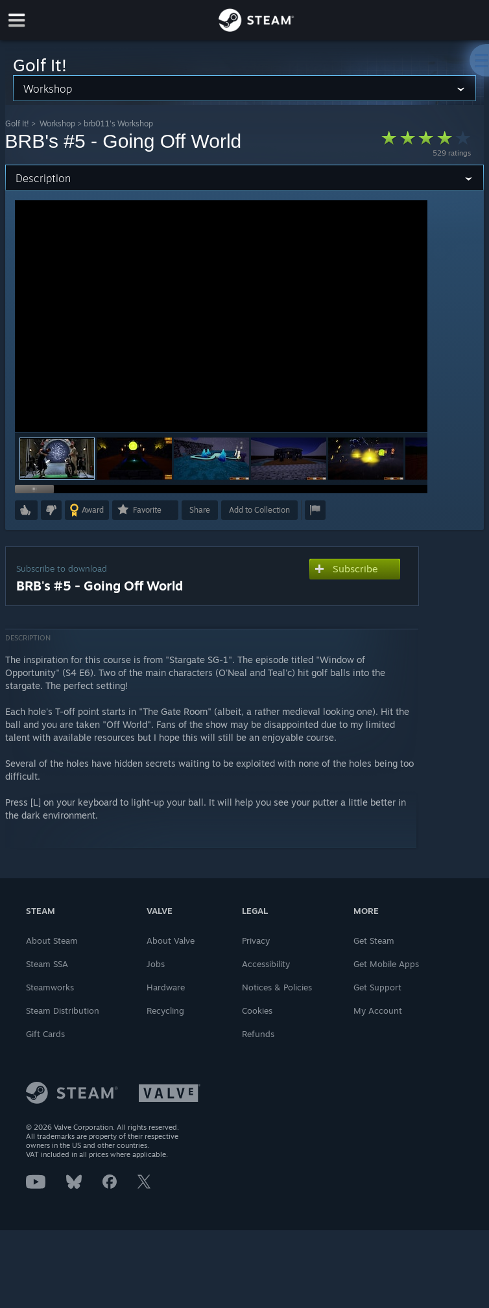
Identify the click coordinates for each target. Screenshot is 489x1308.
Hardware (166, 987)
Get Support (377, 987)
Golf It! (17, 123)
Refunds (258, 1034)
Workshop (57, 123)
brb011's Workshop (118, 123)
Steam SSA (47, 964)
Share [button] (199, 510)
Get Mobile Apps (386, 964)
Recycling (165, 1010)
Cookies (257, 1010)
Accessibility (266, 964)
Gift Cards (45, 1034)
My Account (377, 1010)
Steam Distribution (62, 1010)
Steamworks (50, 987)
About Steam (52, 940)
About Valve (171, 940)
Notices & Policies (277, 987)
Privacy (256, 940)
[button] (134, 459)
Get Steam (373, 940)
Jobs (156, 964)
